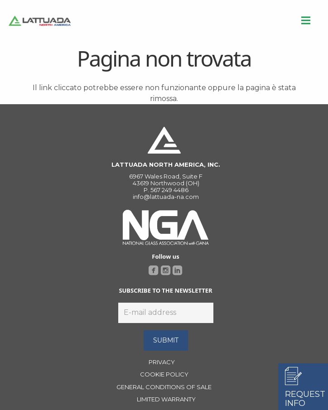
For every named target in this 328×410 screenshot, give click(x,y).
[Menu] (305, 20)
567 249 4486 (169, 189)
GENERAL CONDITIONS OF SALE (164, 387)
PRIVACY (162, 362)
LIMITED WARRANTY (166, 399)
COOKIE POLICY (164, 374)
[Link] (39, 20)
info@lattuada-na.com (166, 196)
